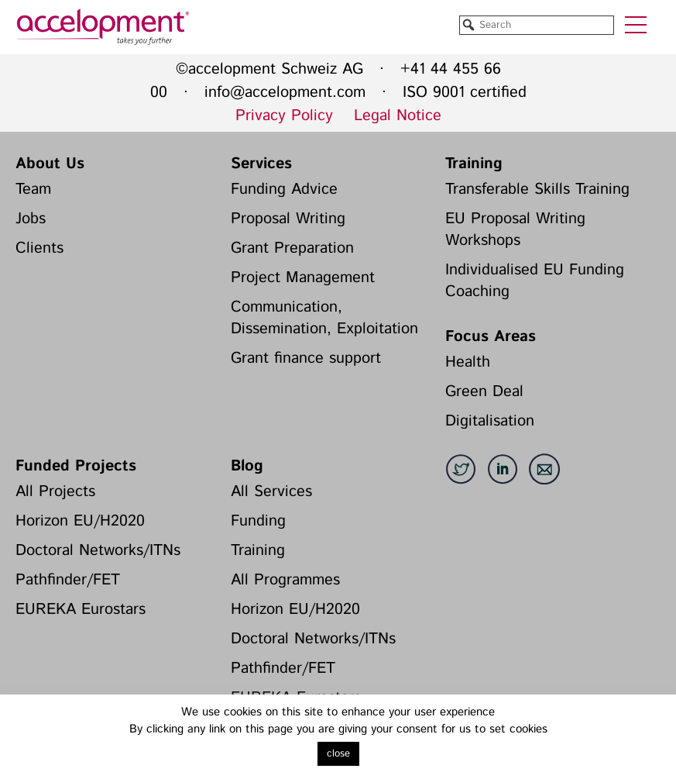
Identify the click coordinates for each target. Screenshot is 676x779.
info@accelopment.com (284, 92)
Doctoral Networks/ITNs (97, 550)
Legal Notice (397, 116)
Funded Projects (75, 466)
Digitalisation (489, 421)
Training (474, 164)
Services (261, 164)
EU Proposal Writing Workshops (515, 230)
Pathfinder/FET (67, 580)
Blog (247, 466)
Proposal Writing (288, 219)
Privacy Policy (284, 116)
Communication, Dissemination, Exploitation (324, 318)
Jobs (30, 219)
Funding (258, 521)
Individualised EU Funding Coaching (534, 281)
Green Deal (484, 392)
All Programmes (285, 580)
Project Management (303, 278)
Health (467, 362)
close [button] (338, 753)
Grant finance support (306, 358)
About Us (49, 164)
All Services (271, 492)
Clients (39, 248)
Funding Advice (284, 189)
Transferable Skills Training (537, 189)
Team (33, 189)
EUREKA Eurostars (80, 609)
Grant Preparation (292, 248)
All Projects (55, 492)
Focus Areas (490, 337)
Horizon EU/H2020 (80, 521)
